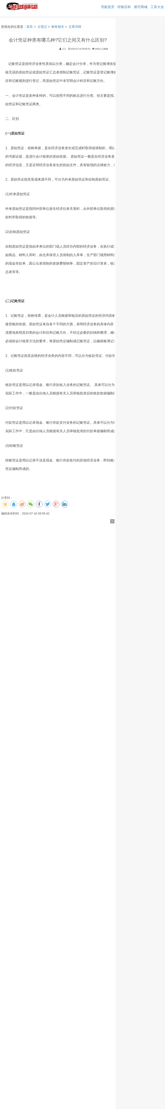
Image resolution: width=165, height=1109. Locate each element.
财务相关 (57, 26)
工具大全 (157, 7)
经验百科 (124, 7)
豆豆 (64, 49)
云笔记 (42, 26)
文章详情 (75, 26)
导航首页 (107, 7)
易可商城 (140, 7)
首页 (29, 26)
